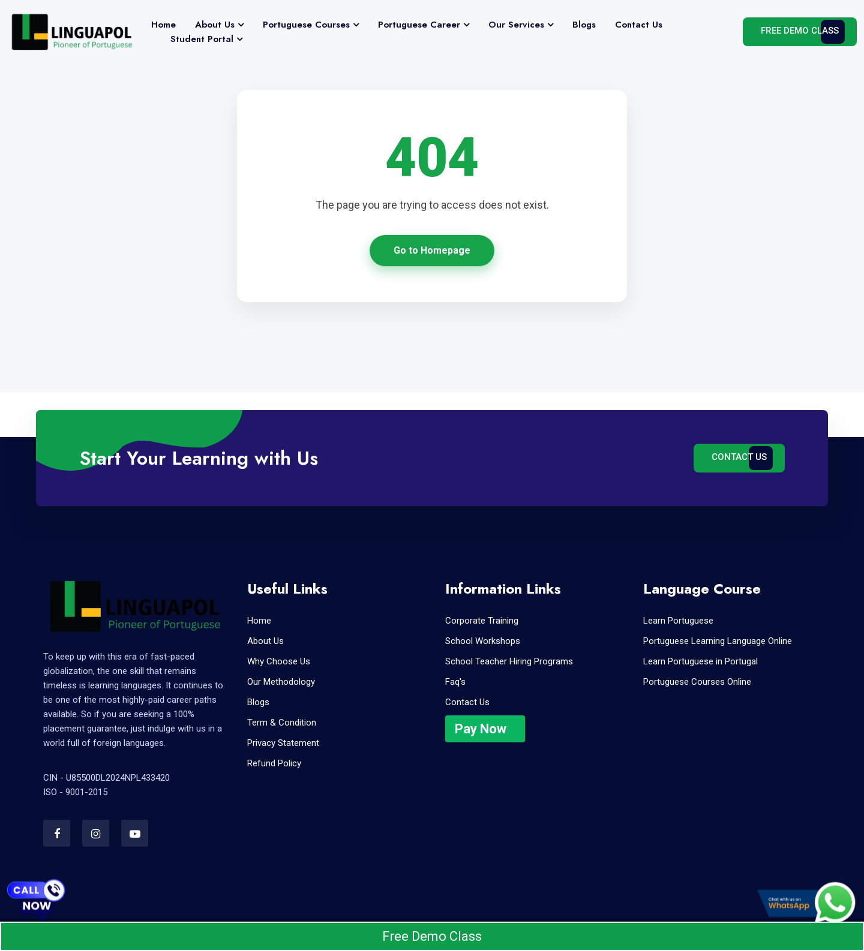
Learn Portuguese (678, 620)
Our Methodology (281, 681)
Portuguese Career (419, 24)
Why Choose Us (278, 661)
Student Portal (201, 39)
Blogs (584, 24)
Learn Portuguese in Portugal (700, 661)
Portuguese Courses (306, 24)
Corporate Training (481, 620)
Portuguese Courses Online (697, 681)
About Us (215, 24)
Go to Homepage (432, 250)
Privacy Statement (283, 743)
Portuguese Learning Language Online (717, 641)
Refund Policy (274, 763)
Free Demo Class (800, 30)
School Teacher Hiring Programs (509, 661)
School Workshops (482, 641)
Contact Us (638, 24)
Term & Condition (281, 722)
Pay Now (480, 728)
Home (163, 24)
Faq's (455, 681)
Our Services (516, 24)
